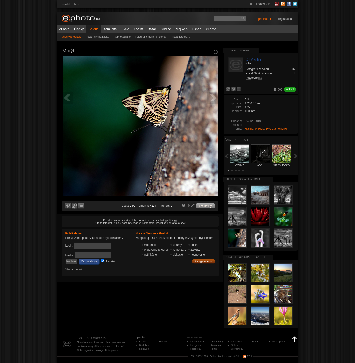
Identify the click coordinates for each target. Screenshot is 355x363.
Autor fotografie (237, 50)
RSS (247, 356)
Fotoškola (195, 349)
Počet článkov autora (259, 73)
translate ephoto (70, 4)
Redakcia (144, 345)
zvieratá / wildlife (276, 128)
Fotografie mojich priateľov (150, 36)
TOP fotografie (122, 36)
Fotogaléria (196, 345)
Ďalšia (295, 156)
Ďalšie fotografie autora (242, 179)
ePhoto (64, 29)
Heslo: (69, 255)
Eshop (196, 29)
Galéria (93, 29)
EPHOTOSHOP (261, 4)
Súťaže (166, 29)
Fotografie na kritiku (97, 36)
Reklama (144, 349)
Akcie (125, 29)
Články (79, 29)
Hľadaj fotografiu (180, 36)
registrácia (285, 19)
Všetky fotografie (72, 36)
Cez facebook (89, 261)
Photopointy (217, 341)
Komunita (110, 29)
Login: (69, 245)
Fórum (138, 29)
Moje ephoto (278, 341)
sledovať (290, 89)
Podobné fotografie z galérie (246, 257)
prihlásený (171, 220)
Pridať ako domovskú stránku (225, 356)
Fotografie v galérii (258, 69)
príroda (259, 128)
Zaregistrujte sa (203, 261)
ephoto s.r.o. (99, 338)
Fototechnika (254, 77)
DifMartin (253, 59)
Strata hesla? (74, 269)
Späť (226, 156)
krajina (249, 128)
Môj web (181, 29)
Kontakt (163, 341)
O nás (142, 341)
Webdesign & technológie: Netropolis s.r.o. (99, 350)
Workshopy (237, 349)
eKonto (211, 29)
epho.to (140, 337)
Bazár (152, 29)
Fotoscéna (237, 341)
